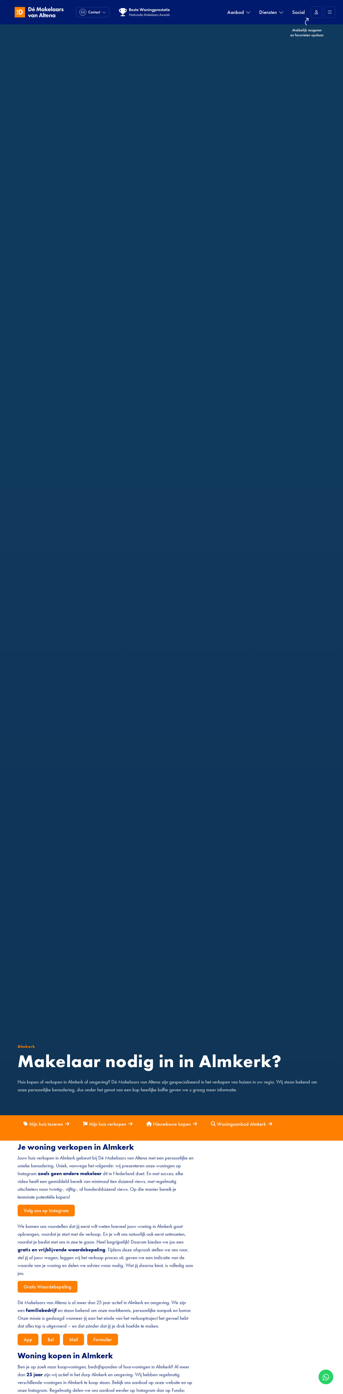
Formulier (102, 1339)
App (28, 1339)
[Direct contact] (92, 12)
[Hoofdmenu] (329, 12)
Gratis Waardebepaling (47, 1287)
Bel (51, 1339)
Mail (73, 1339)
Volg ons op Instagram (46, 1210)
